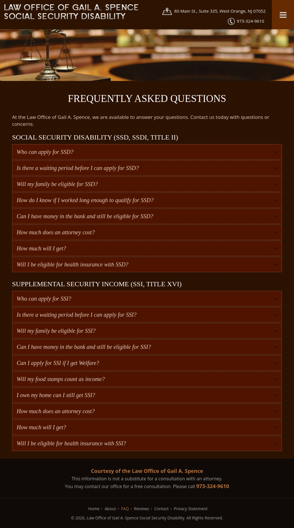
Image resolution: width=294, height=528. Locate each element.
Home (94, 508)
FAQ (125, 508)
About (110, 508)
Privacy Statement (191, 508)
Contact (161, 508)
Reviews (141, 508)
